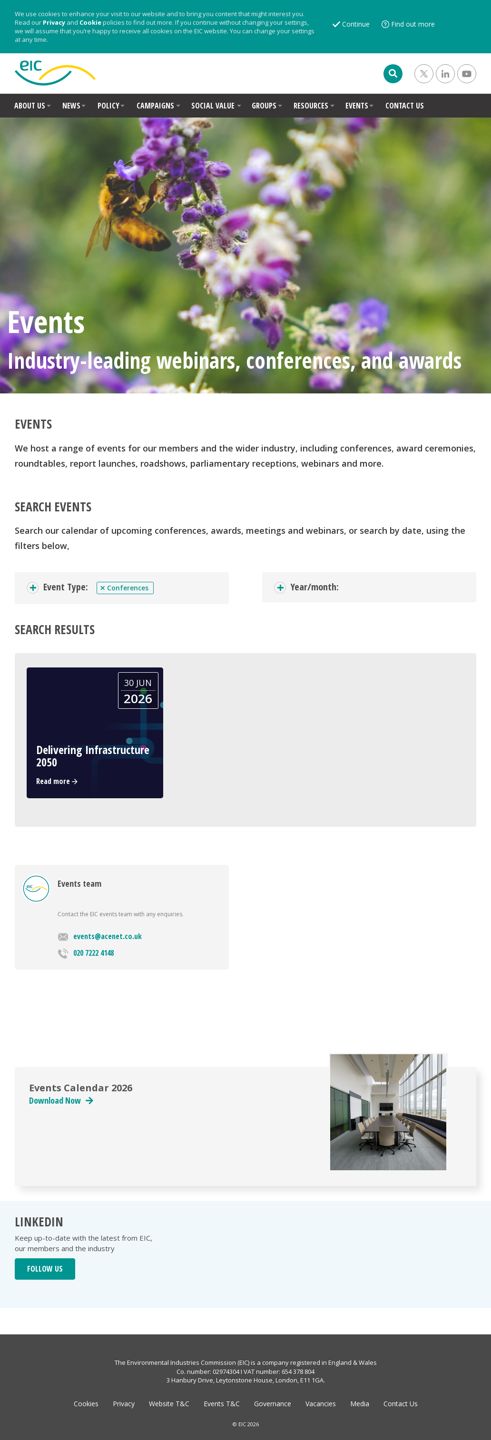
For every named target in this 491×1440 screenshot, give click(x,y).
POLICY (108, 105)
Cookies (86, 1403)
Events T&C (222, 1403)
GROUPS (264, 105)
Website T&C (169, 1403)
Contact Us (400, 1403)
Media (359, 1403)
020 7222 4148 (86, 953)
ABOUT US (29, 105)
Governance (272, 1403)
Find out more (413, 24)
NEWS (71, 105)
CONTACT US (404, 105)
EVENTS (356, 105)
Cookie (90, 22)
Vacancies (320, 1403)
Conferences (124, 588)
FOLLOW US (45, 1269)
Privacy (54, 22)
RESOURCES (311, 105)
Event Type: (65, 586)
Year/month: (315, 586)
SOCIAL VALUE (213, 105)
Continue (356, 24)
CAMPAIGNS (155, 105)
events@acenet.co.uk (100, 936)
